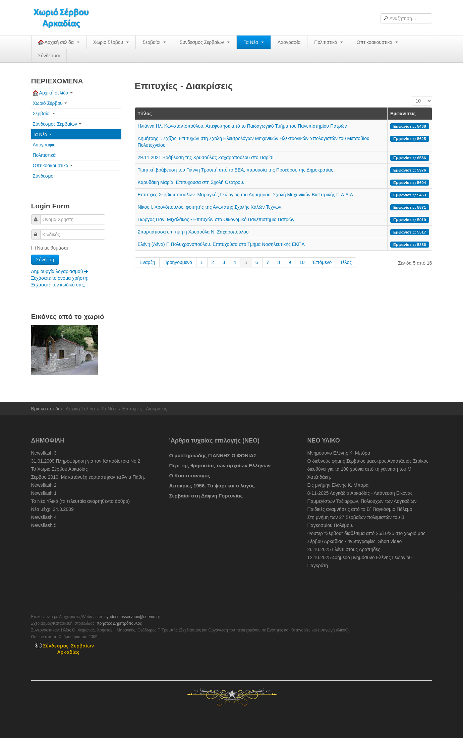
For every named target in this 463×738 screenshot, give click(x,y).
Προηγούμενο (178, 262)
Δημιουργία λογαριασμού (60, 271)
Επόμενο (322, 262)
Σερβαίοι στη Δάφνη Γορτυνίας (206, 495)
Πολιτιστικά (328, 42)
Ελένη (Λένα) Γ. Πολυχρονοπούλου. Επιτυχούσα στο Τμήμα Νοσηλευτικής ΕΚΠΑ (221, 244)
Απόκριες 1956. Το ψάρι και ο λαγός (212, 485)
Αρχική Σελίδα (80, 408)
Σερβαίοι (154, 42)
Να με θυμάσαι (49, 248)
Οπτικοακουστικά (377, 42)
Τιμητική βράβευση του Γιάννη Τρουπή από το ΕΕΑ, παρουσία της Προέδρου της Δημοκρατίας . (237, 170)
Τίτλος (145, 113)
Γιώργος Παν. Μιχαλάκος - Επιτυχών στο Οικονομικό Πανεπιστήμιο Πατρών (216, 219)
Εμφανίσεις (403, 113)
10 (302, 262)
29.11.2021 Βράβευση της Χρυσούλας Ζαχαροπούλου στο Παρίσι (206, 157)
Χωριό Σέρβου (111, 42)
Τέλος (346, 262)
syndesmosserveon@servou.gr (132, 616)
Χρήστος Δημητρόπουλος (119, 623)
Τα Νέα (253, 42)
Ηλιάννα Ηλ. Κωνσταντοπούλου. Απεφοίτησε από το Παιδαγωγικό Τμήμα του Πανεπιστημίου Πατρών (242, 126)
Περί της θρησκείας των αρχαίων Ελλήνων (220, 465)
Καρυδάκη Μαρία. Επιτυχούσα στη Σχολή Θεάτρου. (191, 182)
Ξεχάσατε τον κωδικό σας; (58, 284)
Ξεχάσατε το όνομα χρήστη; (60, 278)
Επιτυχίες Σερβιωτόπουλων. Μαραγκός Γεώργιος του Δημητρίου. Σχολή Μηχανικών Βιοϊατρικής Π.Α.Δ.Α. (246, 194)
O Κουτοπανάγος (189, 475)
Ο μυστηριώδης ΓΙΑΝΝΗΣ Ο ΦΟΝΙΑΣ (213, 455)
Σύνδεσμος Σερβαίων (205, 42)
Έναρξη (147, 262)
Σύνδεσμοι (49, 55)
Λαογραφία (289, 42)
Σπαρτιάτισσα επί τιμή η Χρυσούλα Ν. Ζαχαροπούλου (193, 231)
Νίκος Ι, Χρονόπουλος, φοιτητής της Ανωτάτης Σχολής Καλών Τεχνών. (210, 207)
